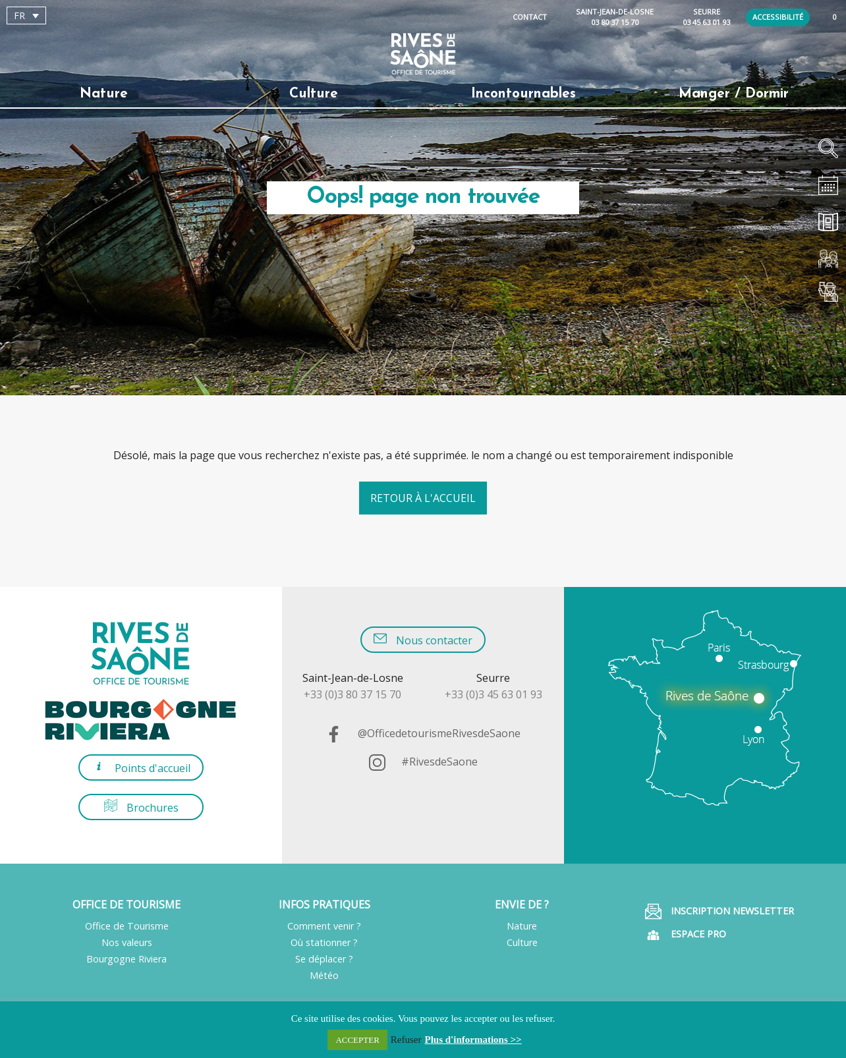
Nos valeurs (126, 942)
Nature (104, 94)
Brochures (141, 806)
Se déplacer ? (324, 959)
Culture (313, 94)
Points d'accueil (141, 767)
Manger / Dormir (734, 94)
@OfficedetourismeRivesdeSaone (423, 733)
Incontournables (523, 94)
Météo (324, 975)
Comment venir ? (324, 926)
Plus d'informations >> (473, 1039)
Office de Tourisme (127, 926)
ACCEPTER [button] (357, 1040)
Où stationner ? (324, 942)
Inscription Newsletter (719, 911)
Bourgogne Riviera (126, 959)
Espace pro (685, 935)
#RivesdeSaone (423, 761)
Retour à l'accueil (423, 498)
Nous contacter (423, 639)
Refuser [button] (406, 1039)
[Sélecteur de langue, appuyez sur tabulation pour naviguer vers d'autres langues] (26, 15)
